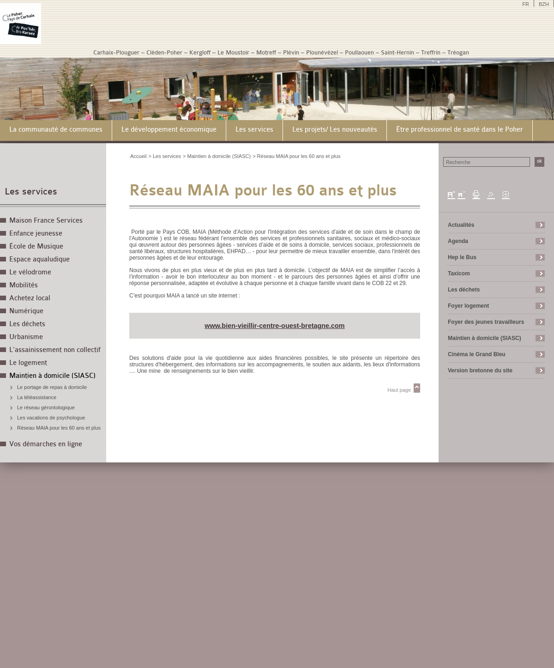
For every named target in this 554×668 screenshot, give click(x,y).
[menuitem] (56, 130)
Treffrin (430, 52)
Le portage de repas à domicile (52, 387)
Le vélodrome (30, 272)
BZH (544, 4)
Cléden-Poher (164, 52)
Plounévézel (322, 52)
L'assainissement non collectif (55, 350)
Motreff (266, 52)
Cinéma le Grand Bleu (477, 354)
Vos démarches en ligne (45, 444)
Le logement (28, 363)
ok (539, 161)
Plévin (291, 52)
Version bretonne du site (480, 370)
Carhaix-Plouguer (116, 52)
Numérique (26, 311)
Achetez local (29, 298)
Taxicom (459, 273)
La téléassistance (36, 397)
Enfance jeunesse (35, 233)
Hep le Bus (462, 257)
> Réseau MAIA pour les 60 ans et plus (296, 156)
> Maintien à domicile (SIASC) (217, 156)
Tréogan (458, 52)
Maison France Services (46, 221)
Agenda (458, 241)
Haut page (399, 390)
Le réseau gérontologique (46, 407)
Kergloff (200, 52)
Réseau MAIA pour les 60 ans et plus (59, 428)
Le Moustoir (233, 52)
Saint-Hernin (397, 52)
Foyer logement (468, 306)
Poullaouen (359, 52)
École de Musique (36, 246)
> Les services (164, 156)
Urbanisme (26, 337)
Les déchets (27, 324)
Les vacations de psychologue (51, 417)
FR (525, 4)
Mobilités (23, 285)
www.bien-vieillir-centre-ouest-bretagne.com (274, 325)
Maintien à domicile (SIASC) (52, 376)
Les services (31, 191)
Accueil (138, 156)
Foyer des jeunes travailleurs (486, 322)
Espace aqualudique (39, 259)
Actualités (461, 225)
